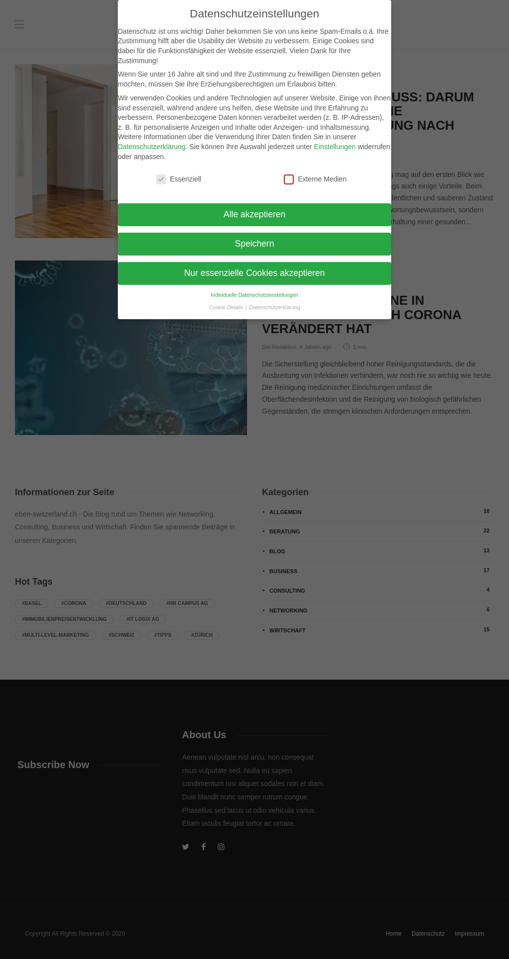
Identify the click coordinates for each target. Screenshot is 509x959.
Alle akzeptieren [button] (255, 208)
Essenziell (178, 172)
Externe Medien (315, 172)
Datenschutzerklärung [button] (274, 301)
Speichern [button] (254, 237)
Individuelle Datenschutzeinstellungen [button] (254, 288)
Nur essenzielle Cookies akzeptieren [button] (254, 266)
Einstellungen (335, 140)
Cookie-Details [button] (227, 301)
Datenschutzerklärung (151, 140)
